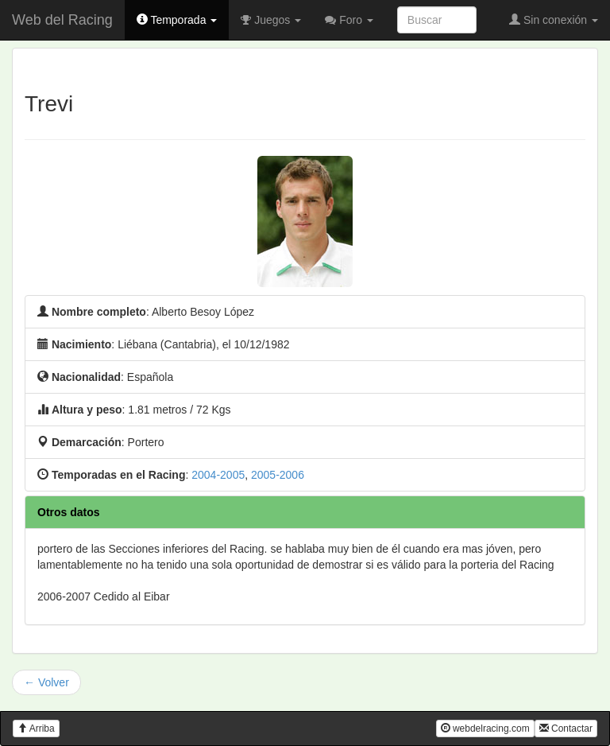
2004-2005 (218, 474)
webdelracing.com (485, 728)
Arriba (36, 728)
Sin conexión (553, 20)
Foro (349, 20)
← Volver (46, 682)
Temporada (177, 20)
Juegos (271, 20)
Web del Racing (62, 20)
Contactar (566, 728)
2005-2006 (277, 474)
